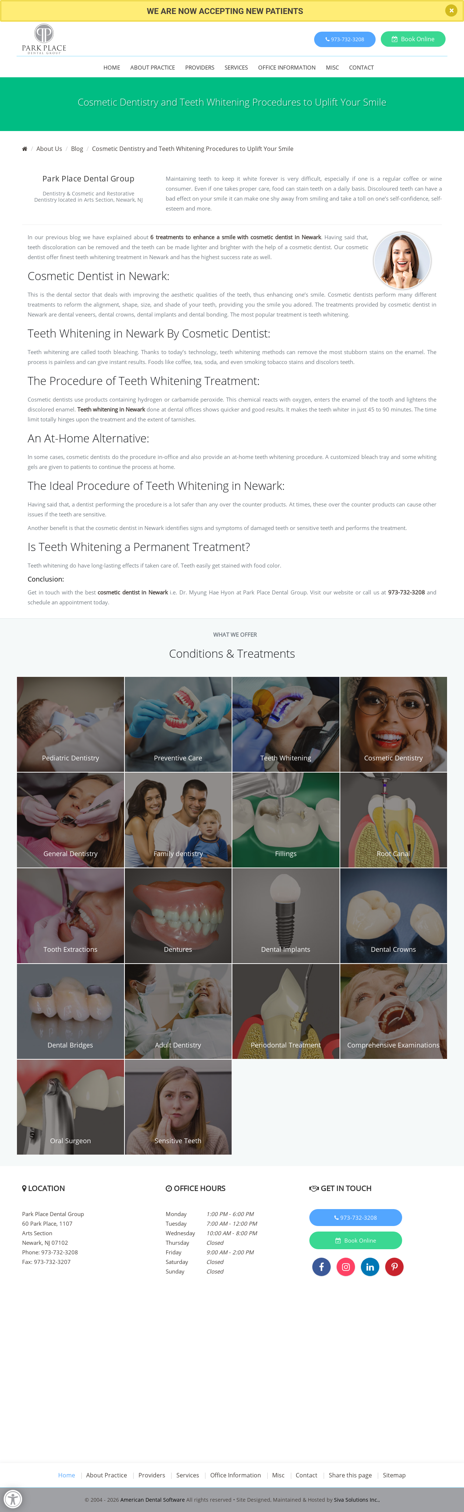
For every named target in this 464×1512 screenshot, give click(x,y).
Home (111, 67)
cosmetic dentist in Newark (133, 592)
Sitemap (395, 1475)
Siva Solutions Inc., (357, 1499)
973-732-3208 (406, 592)
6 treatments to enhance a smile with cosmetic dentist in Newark (235, 237)
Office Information (287, 67)
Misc (332, 67)
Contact (361, 67)
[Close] (451, 10)
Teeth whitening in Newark (111, 409)
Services (236, 67)
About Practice (152, 67)
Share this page (351, 1475)
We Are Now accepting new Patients (224, 11)
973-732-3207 (52, 1261)
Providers (199, 67)
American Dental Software (153, 1499)
